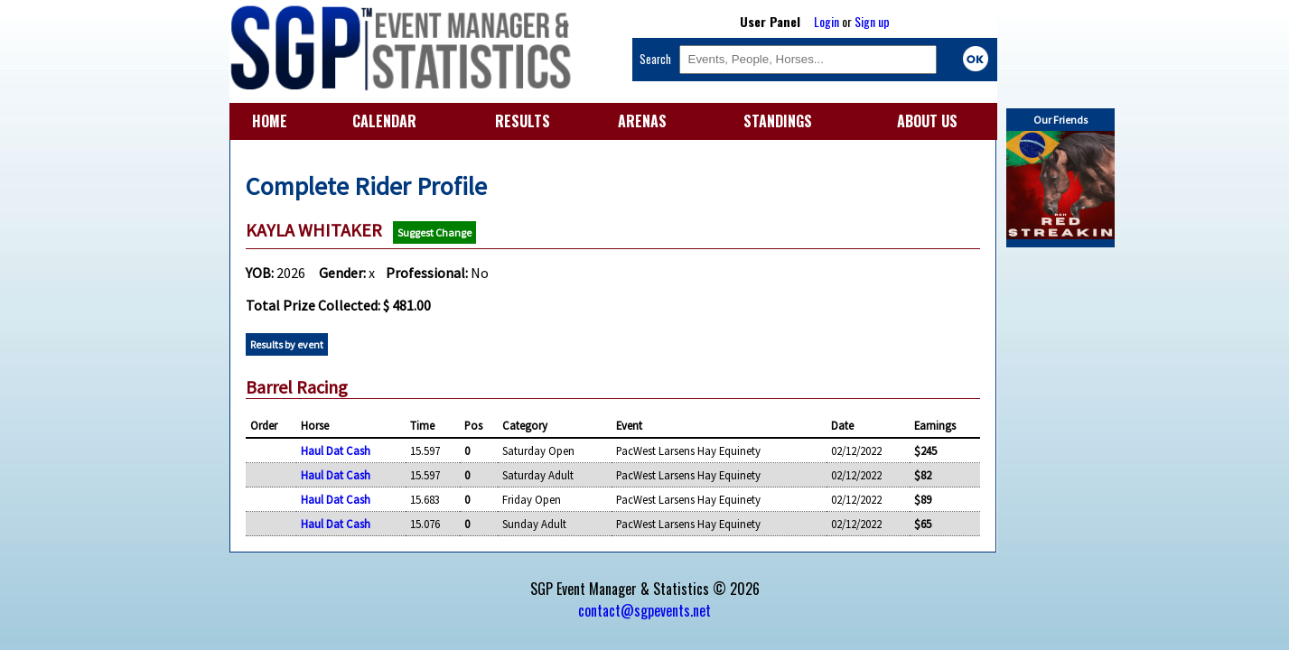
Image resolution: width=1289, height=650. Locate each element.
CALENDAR (384, 121)
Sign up (872, 21)
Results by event (286, 344)
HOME (269, 121)
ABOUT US (927, 121)
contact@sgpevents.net (644, 610)
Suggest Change (434, 232)
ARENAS (642, 121)
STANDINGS (777, 121)
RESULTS (522, 121)
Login (826, 21)
